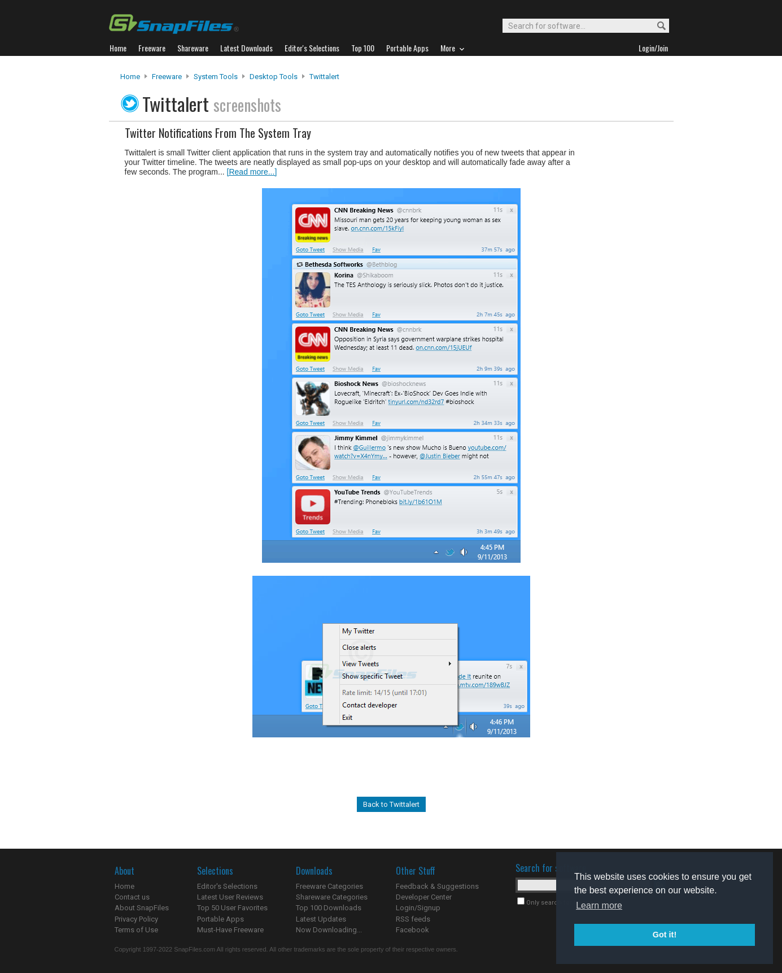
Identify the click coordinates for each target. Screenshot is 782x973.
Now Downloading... (329, 930)
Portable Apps (220, 919)
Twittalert (324, 76)
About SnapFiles (142, 908)
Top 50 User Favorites (232, 908)
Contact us (132, 897)
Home (130, 76)
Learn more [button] (599, 905)
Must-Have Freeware (230, 930)
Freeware (167, 76)
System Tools (216, 76)
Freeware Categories (329, 886)
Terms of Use (136, 930)
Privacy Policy (136, 919)
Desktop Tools (274, 76)
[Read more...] (252, 171)
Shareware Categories (332, 897)
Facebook (412, 930)
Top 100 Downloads (328, 908)
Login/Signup (418, 908)
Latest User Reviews (230, 897)
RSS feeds (413, 919)
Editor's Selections (227, 886)
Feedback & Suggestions (437, 886)
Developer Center (424, 897)
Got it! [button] (664, 934)
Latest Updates (321, 919)
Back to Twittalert (391, 804)
